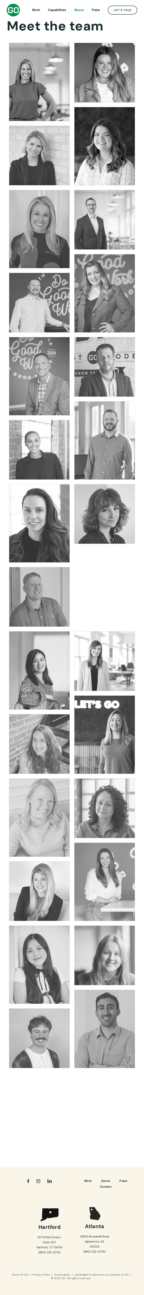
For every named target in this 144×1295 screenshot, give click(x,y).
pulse (123, 1181)
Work (36, 10)
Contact (106, 1187)
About (79, 10)
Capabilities (57, 10)
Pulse (96, 10)
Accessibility (63, 1274)
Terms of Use (20, 1274)
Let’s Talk (122, 10)
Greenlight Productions (90, 1274)
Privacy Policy (41, 1274)
